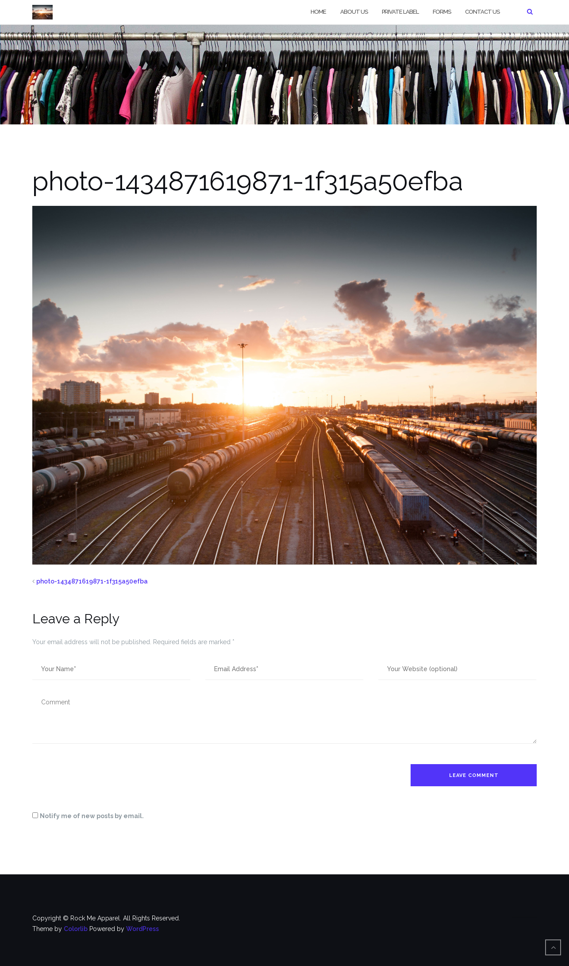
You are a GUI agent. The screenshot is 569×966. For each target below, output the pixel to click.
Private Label (400, 11)
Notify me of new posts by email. (92, 815)
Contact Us (482, 11)
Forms (442, 11)
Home (318, 11)
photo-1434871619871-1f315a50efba (92, 581)
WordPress (142, 928)
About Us (354, 11)
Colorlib (76, 928)
